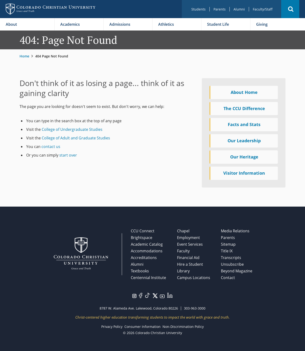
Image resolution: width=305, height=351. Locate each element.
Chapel (183, 231)
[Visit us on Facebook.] (140, 295)
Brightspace (141, 237)
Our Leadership (244, 140)
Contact (228, 277)
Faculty (183, 251)
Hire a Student (190, 264)
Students (198, 9)
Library (183, 271)
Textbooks (140, 271)
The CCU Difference (244, 108)
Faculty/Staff (263, 9)
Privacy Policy (111, 326)
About (11, 24)
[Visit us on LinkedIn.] (170, 294)
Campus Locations (193, 277)
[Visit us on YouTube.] (162, 296)
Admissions (119, 24)
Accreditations (144, 257)
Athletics (166, 24)
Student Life (218, 24)
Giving (262, 24)
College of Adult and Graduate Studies (76, 138)
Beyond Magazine (236, 271)
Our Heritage (244, 157)
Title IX (227, 251)
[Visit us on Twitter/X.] (155, 295)
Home (24, 56)
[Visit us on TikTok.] (147, 294)
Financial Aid (188, 257)
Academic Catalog (147, 244)
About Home (244, 92)
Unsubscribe (232, 264)
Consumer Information (142, 326)
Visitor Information (244, 173)
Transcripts (231, 257)
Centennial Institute (148, 277)
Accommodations (147, 251)
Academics (70, 24)
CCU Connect (142, 231)
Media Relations (235, 231)
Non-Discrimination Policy (183, 326)
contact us (50, 146)
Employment (188, 237)
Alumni (239, 9)
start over (68, 155)
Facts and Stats (244, 124)
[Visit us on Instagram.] (134, 295)
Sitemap (228, 244)
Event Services (190, 244)
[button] (290, 9)
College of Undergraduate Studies (72, 129)
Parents (220, 9)
